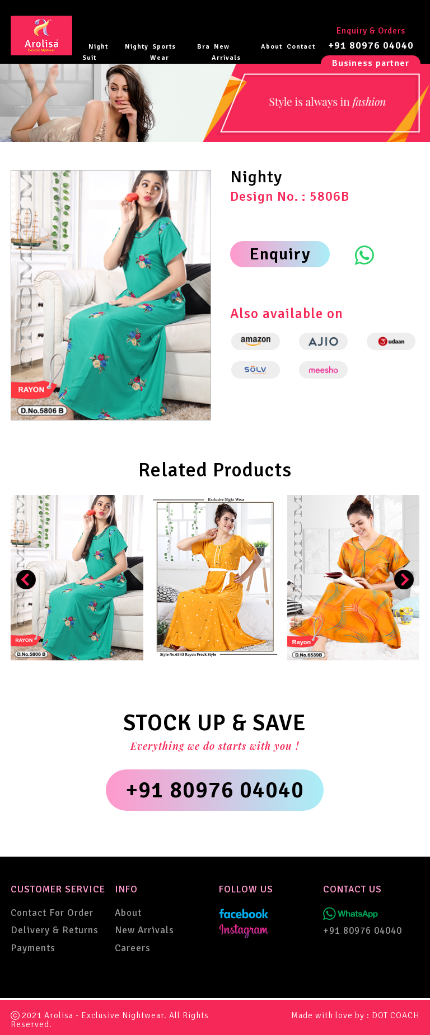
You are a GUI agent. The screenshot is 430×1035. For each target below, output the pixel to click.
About (271, 46)
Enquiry (280, 254)
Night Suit (95, 52)
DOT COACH (395, 1015)
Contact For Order (52, 913)
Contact (301, 46)
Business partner (370, 63)
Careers (133, 948)
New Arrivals (226, 52)
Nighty (136, 46)
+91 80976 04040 (371, 45)
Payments (33, 948)
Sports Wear (163, 52)
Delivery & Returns (55, 930)
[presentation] (26, 579)
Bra (203, 46)
